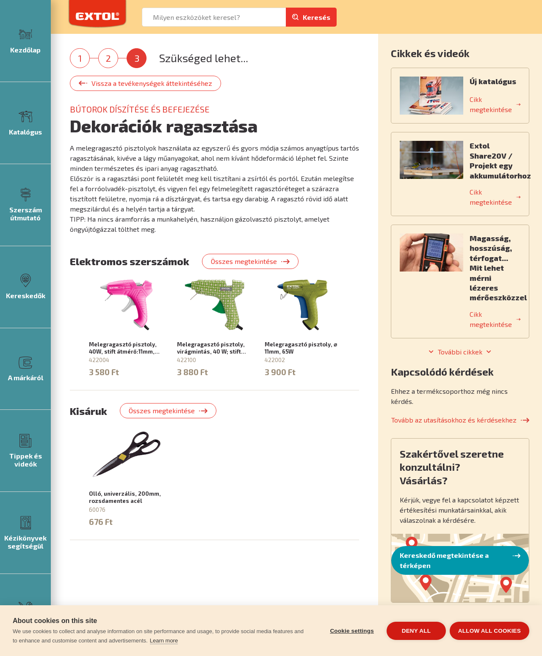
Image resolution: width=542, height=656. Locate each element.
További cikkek (460, 352)
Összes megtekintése (244, 261)
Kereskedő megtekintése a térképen (444, 560)
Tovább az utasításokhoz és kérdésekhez (454, 420)
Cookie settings (351, 631)
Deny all (415, 631)
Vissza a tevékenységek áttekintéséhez (151, 83)
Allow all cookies (489, 631)
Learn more (164, 640)
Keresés (316, 17)
